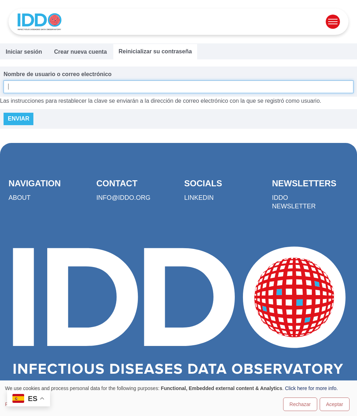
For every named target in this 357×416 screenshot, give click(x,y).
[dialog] (178, 398)
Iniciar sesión (24, 52)
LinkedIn (199, 197)
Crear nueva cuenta (80, 52)
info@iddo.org (123, 197)
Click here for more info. (311, 388)
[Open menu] (333, 22)
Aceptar (334, 404)
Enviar (18, 119)
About (20, 197)
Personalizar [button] (19, 404)
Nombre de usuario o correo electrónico (58, 74)
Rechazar (300, 404)
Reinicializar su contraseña (155, 51)
